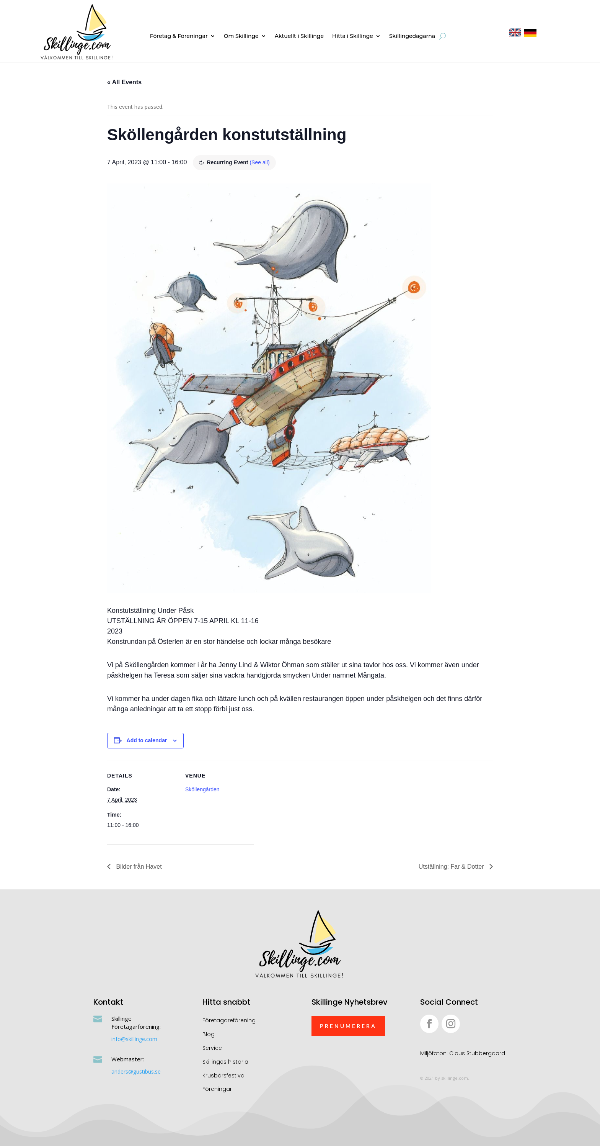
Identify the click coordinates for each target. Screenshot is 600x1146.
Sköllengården (202, 789)
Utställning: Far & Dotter (452, 866)
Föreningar (217, 1089)
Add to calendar (147, 740)
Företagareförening (229, 1020)
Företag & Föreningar (179, 36)
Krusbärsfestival (224, 1075)
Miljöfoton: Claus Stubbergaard (462, 1053)
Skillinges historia (225, 1062)
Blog (208, 1034)
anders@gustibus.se (136, 1071)
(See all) (259, 162)
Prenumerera (348, 1026)
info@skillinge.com (134, 1039)
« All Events (124, 82)
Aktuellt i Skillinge (299, 36)
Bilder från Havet (138, 866)
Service (212, 1048)
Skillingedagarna (412, 36)
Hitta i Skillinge (352, 36)
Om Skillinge (241, 36)
